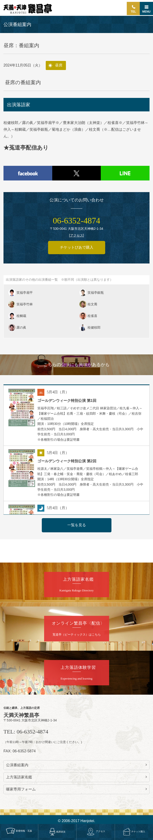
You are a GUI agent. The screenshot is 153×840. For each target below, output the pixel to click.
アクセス (95, 831)
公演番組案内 (76, 765)
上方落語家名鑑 (76, 777)
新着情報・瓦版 (19, 831)
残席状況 (57, 831)
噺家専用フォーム (76, 789)
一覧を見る (76, 525)
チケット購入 (134, 831)
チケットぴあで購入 (76, 247)
